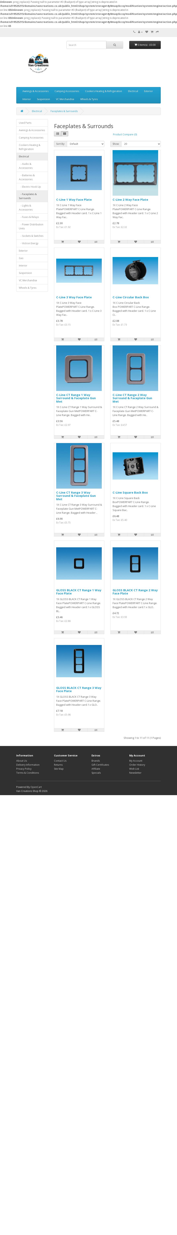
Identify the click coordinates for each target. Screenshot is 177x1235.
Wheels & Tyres (89, 99)
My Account (135, 760)
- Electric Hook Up (30, 186)
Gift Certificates (100, 764)
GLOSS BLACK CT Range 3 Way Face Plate (78, 689)
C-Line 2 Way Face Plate (130, 199)
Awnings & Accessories (35, 91)
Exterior (148, 91)
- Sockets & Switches (31, 236)
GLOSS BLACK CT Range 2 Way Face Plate (135, 591)
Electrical (133, 91)
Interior (26, 99)
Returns (58, 764)
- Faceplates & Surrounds (28, 196)
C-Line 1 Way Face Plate (74, 199)
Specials (96, 772)
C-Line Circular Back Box (131, 297)
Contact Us (60, 760)
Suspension (43, 99)
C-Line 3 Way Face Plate (74, 297)
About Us (21, 760)
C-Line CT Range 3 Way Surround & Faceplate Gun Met (76, 495)
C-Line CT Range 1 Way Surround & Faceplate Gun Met (76, 398)
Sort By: (60, 144)
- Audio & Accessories (26, 166)
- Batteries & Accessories (27, 177)
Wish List (134, 768)
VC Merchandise (65, 99)
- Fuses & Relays (29, 217)
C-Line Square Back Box (130, 492)
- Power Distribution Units (31, 226)
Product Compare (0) (125, 134)
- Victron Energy (28, 243)
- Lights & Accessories (26, 207)
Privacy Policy (24, 768)
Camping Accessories (67, 91)
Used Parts (25, 123)
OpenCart (36, 787)
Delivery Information (28, 764)
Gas (21, 258)
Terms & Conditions (27, 772)
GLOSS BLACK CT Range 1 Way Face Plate (78, 591)
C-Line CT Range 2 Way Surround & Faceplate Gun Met (132, 398)
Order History (137, 764)
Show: (116, 144)
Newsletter (135, 772)
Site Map (59, 768)
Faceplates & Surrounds (64, 111)
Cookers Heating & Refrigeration (103, 91)
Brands (96, 760)
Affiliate (96, 768)
